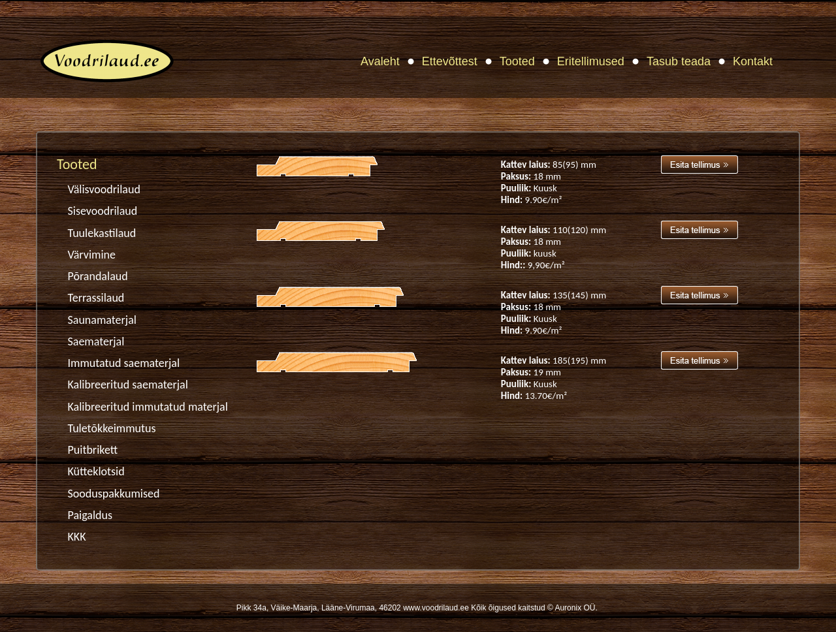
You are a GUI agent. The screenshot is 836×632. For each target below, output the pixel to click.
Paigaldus (90, 515)
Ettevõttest (449, 61)
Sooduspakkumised (114, 493)
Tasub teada (679, 61)
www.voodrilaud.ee (436, 607)
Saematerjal (96, 341)
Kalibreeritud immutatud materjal (148, 407)
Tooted (517, 61)
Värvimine (92, 254)
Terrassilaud (96, 298)
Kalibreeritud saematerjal (128, 384)
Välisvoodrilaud (104, 189)
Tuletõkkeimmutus (112, 428)
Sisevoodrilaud (103, 211)
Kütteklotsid (96, 471)
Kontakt (753, 61)
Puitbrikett (93, 450)
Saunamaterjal (102, 320)
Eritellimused (590, 61)
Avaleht (380, 61)
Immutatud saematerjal (124, 363)
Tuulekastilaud (102, 233)
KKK (77, 536)
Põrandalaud (98, 276)
